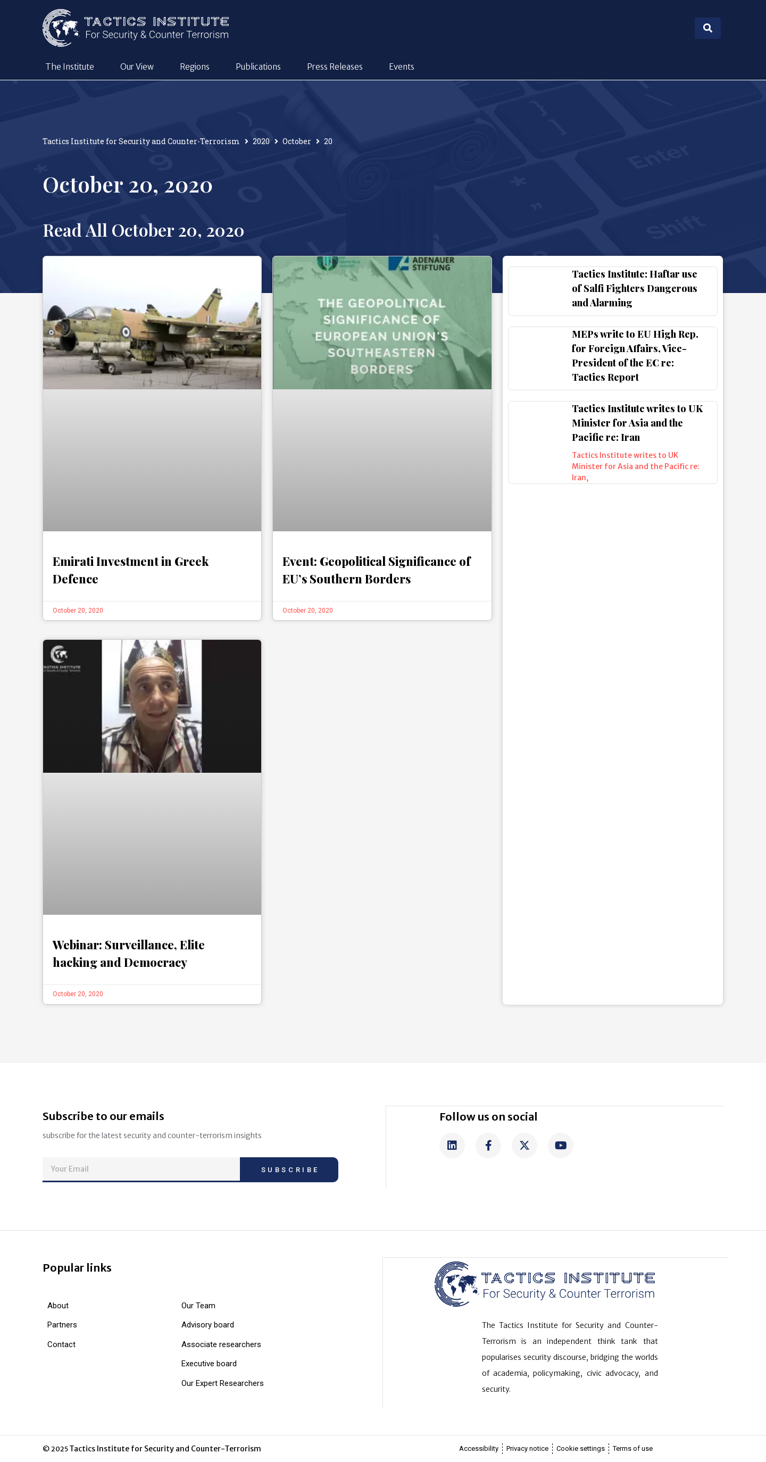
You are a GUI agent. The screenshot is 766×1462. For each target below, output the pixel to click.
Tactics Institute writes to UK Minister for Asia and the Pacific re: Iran (637, 423)
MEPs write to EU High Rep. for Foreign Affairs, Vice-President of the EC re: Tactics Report (635, 355)
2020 (261, 141)
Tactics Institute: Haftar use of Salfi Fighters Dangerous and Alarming (634, 288)
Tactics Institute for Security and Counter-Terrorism (141, 141)
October (296, 141)
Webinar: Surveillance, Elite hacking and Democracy (129, 953)
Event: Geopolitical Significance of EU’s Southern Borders (376, 570)
